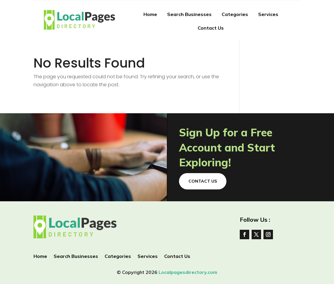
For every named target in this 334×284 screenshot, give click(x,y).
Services (268, 14)
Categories (235, 14)
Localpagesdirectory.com (188, 272)
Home (150, 14)
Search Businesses (189, 14)
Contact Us (211, 28)
